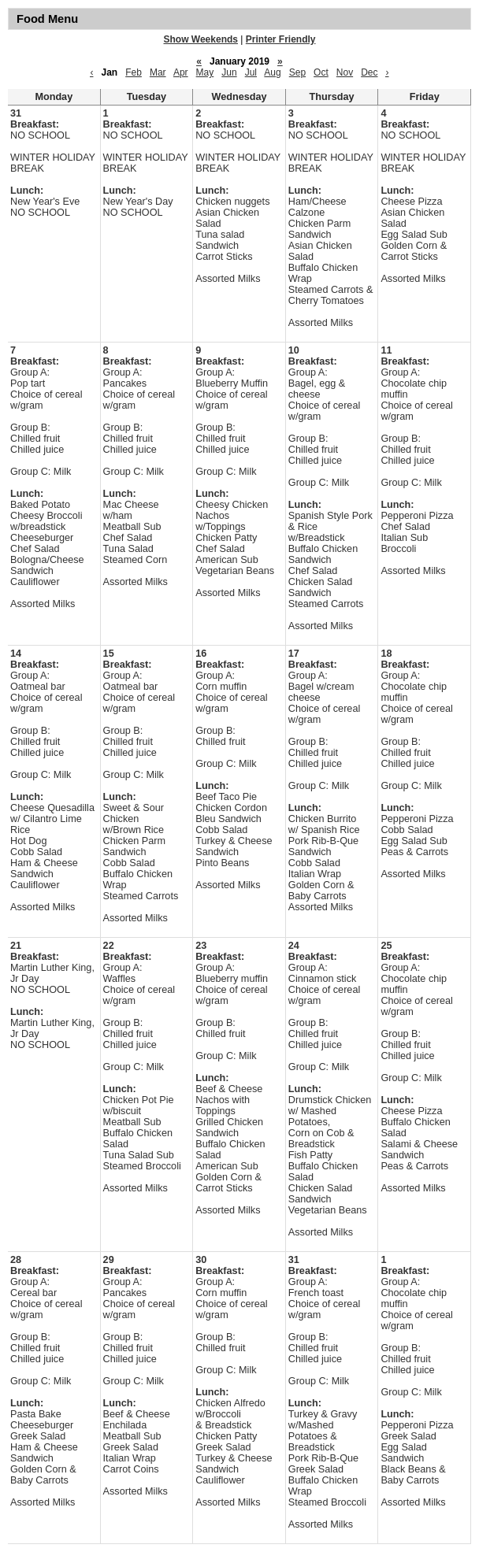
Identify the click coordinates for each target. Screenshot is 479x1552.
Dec (369, 72)
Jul (251, 72)
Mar (158, 72)
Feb (133, 72)
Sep (297, 72)
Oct (321, 72)
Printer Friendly (281, 39)
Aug (272, 72)
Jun (228, 72)
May (205, 72)
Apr (180, 72)
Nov (344, 72)
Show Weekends (201, 39)
